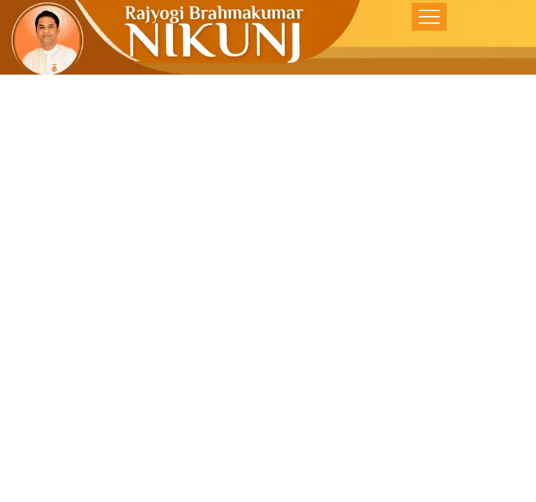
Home (182, 396)
